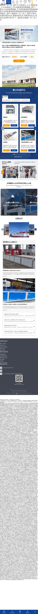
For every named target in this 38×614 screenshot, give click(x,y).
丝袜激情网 (22, 550)
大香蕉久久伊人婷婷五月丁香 (14, 547)
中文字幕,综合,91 (14, 512)
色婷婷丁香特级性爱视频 (23, 555)
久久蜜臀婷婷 (2, 539)
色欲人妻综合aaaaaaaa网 (26, 553)
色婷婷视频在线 (3, 573)
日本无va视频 (4, 578)
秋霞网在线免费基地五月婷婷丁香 (9, 572)
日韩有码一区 (2, 552)
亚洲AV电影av (25, 508)
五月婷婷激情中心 (19, 545)
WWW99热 (10, 511)
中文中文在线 (17, 551)
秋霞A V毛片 (12, 522)
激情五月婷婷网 (29, 541)
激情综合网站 (31, 546)
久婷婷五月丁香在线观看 (6, 543)
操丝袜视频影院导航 (33, 538)
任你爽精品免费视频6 (26, 570)
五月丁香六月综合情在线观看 (16, 539)
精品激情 (1, 521)
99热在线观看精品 (32, 565)
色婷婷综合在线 (7, 542)
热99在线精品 (19, 578)
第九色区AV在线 (23, 547)
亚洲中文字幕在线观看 (22, 536)
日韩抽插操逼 (6, 574)
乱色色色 (4, 530)
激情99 (10, 520)
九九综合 (5, 521)
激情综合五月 (3, 550)
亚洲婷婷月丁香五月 (23, 554)
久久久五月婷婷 (30, 551)
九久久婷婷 (34, 520)
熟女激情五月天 (6, 510)
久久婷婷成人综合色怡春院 (12, 517)
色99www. (3, 564)
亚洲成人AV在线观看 (33, 508)
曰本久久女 (31, 578)
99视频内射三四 (9, 549)
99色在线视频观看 (29, 531)
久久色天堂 (34, 550)
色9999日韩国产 (5, 560)
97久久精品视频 (16, 560)
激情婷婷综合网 (10, 557)
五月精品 (18, 526)
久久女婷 (14, 545)
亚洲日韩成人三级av (5, 553)
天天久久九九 (33, 524)
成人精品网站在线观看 (14, 575)
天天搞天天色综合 (30, 554)
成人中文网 (31, 545)
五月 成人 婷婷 (23, 551)
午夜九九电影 (32, 555)
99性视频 (18, 510)
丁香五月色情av (6, 543)
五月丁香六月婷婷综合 (12, 578)
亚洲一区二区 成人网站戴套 (18, 515)
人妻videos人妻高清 (33, 510)
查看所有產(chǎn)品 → (19, 156)
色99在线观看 (25, 565)
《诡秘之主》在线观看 (30, 549)
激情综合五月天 (17, 509)
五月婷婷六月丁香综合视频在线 (8, 563)
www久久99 (2, 523)
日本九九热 (23, 530)
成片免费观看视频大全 (22, 506)
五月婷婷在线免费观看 (8, 508)
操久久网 (18, 549)
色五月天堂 (14, 526)
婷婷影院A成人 (7, 575)
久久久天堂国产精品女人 (16, 533)
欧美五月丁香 (2, 541)
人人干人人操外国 (19, 572)
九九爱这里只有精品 (26, 543)
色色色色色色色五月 (31, 558)
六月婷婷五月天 (24, 532)
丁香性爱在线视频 (24, 564)
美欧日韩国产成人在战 (28, 521)
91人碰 (33, 563)
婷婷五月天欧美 (34, 557)
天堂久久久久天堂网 (16, 523)
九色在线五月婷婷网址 (27, 577)
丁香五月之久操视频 (5, 527)
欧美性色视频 (11, 570)
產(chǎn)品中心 (19, 90)
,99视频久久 (23, 577)
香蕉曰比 (9, 521)
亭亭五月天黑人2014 (14, 521)
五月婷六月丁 (6, 524)
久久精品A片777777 (12, 541)
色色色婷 (27, 510)
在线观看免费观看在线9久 (8, 555)
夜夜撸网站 (13, 562)
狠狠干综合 (14, 546)
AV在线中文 (10, 514)
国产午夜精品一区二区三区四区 (17, 513)
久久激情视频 (21, 549)
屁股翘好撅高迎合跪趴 (27, 539)
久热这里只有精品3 (11, 558)
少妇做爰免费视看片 (7, 519)
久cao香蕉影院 (27, 509)
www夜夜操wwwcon (21, 519)
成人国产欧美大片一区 (5, 531)
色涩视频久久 (14, 543)
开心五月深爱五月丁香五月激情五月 (23, 567)
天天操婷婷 (30, 516)
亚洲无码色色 (25, 516)
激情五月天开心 (21, 566)
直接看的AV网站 (34, 511)
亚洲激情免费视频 (7, 536)
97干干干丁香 (31, 571)
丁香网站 (12, 535)
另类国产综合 (15, 514)
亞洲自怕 (16, 538)
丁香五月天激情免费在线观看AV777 (10, 506)
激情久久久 (9, 532)
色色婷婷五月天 (17, 577)
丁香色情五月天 (9, 533)
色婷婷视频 (24, 533)
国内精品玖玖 (24, 566)
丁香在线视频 (19, 546)
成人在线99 (21, 525)
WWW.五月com (3, 518)
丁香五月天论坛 (19, 562)
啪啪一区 (34, 532)
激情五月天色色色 (23, 526)
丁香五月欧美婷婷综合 (16, 573)
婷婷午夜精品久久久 (30, 523)
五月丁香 (8, 518)
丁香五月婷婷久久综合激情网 (15, 572)
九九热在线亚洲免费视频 (32, 532)
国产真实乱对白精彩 (30, 533)
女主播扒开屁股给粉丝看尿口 (12, 555)
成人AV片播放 (25, 543)
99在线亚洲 (20, 516)
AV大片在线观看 (5, 507)
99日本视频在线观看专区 (28, 525)
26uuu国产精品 (12, 538)
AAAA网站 (10, 560)
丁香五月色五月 (12, 507)
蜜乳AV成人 (23, 573)
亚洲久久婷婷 (13, 528)
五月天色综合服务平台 (27, 507)
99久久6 (22, 509)
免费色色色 (33, 575)
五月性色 (8, 569)
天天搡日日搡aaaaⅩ (30, 547)
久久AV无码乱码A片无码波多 (11, 515)
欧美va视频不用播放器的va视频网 (23, 540)
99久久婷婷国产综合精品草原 (22, 532)
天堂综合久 (19, 543)
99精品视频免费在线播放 (12, 516)
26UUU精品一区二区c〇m (14, 574)
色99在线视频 (9, 525)
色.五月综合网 (8, 512)
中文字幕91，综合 (33, 543)
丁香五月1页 (14, 532)
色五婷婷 (32, 515)
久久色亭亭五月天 (12, 510)
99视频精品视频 (23, 523)
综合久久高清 (25, 545)
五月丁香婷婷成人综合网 (11, 567)
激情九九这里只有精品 (30, 577)
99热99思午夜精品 (15, 521)
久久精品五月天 (34, 544)
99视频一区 (19, 566)
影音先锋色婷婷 (33, 574)
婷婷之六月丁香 (33, 567)
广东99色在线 (23, 560)
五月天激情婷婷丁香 (17, 560)
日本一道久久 (3, 557)
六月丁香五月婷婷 (16, 571)
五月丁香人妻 (5, 547)
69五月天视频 (2, 515)
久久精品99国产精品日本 (4, 522)
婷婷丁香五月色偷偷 (10, 548)
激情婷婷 (34, 531)
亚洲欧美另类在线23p (29, 556)
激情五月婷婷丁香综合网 (15, 564)
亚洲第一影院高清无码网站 (12, 561)
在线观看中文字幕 (11, 576)
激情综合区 (23, 563)
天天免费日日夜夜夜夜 (25, 559)
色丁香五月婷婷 (9, 549)
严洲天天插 (9, 568)
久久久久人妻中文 (19, 537)
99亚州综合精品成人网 (24, 555)
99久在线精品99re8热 (9, 571)
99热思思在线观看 (25, 546)
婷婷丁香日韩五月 (33, 540)
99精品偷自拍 (9, 573)
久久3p (13, 529)
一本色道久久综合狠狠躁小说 (5, 556)
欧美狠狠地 (35, 566)
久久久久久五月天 (16, 557)
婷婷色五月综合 (30, 517)
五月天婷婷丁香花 (16, 550)
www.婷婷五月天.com (9, 577)
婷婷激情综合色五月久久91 (25, 544)
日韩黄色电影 (21, 575)
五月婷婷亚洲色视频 (5, 570)
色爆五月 (13, 556)
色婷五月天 (19, 528)
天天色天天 (22, 557)
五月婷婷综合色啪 (24, 528)
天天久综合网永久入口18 (18, 508)
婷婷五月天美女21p (28, 566)
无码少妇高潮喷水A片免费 (29, 513)
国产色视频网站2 (8, 545)
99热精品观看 (27, 557)
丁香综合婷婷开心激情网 (9, 579)
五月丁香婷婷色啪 (28, 550)
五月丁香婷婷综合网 (8, 515)
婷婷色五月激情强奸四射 (22, 517)
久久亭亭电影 (8, 564)
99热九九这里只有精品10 (18, 543)
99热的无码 (31, 568)
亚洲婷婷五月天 (16, 511)
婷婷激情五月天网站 (31, 518)
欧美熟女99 (33, 570)
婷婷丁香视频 (8, 513)
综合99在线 (25, 537)
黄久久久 (32, 509)
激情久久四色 (19, 520)
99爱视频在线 (2, 533)
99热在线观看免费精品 (7, 526)
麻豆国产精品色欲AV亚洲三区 (16, 569)
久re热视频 (23, 556)
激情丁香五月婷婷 (8, 523)
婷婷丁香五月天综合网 (21, 542)
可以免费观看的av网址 (17, 532)
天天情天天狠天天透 (30, 560)
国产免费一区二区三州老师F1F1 (6, 544)
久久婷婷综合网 (13, 542)
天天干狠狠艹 (22, 549)
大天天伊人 (28, 527)
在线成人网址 (2, 512)
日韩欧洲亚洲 (30, 555)
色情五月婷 (12, 554)
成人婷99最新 (6, 572)
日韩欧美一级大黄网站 (18, 565)
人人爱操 (24, 576)
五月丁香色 (35, 566)
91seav (7, 541)
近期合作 (19, 219)
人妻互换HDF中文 (26, 574)
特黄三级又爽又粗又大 (6, 528)
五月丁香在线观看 (22, 535)
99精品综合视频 (16, 538)
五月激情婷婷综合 (7, 562)
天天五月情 (19, 541)
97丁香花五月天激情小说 (15, 531)
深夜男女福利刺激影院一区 (32, 572)
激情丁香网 (16, 579)
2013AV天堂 (12, 551)
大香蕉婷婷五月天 (16, 555)
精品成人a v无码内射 (4, 566)
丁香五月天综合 (31, 528)
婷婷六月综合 (14, 519)
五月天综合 (18, 559)
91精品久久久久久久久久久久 (21, 558)
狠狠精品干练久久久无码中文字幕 (12, 552)
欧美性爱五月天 (10, 550)
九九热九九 (20, 524)
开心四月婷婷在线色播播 (30, 535)
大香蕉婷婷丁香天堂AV (11, 559)
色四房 (2, 508)
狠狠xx (27, 548)
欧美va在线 (25, 569)
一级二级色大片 (7, 521)
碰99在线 (7, 530)
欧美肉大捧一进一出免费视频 (30, 560)
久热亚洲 (11, 543)
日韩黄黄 (30, 532)
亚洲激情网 (13, 537)
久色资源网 (35, 521)
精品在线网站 (13, 540)
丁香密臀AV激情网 (10, 577)
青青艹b (30, 515)
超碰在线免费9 (12, 553)
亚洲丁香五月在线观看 (10, 509)
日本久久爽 (33, 573)
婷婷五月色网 (18, 553)
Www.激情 (17, 554)
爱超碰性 (27, 530)
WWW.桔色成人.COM (25, 571)
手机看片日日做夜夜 (5, 538)
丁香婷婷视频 (29, 569)
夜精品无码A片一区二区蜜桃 (19, 548)
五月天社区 (19, 518)
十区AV (32, 527)
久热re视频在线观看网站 (18, 534)
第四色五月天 (22, 531)
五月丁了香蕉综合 (14, 536)
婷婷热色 (5, 516)
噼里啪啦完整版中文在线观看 (22, 515)
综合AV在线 (23, 527)
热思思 (21, 574)
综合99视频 (8, 566)
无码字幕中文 (28, 542)
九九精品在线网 (27, 534)
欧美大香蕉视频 (8, 529)
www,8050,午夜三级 (19, 507)
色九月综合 (14, 520)
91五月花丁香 (3, 577)
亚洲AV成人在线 (27, 575)
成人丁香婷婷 (17, 530)
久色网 (36, 555)
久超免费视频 (32, 534)
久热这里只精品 (17, 563)
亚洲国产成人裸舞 (10, 534)
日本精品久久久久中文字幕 (32, 522)
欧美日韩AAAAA (31, 552)
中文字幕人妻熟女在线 (5, 554)
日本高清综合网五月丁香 (23, 552)
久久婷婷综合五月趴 (4, 511)
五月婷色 (10, 532)
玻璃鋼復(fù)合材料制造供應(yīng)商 (19, 183)
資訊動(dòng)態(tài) (10, 242)
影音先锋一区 (29, 536)
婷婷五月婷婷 (26, 538)
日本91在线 (35, 537)
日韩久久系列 (23, 510)
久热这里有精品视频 (13, 527)
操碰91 (29, 564)
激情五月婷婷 (5, 560)
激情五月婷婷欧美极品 (22, 512)
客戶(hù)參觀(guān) (6, 162)
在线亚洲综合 (27, 521)
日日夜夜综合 (30, 566)
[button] (12, 154)
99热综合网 (21, 579)
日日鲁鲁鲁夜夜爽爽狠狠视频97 (30, 561)
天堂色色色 (23, 541)
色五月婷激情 (12, 530)
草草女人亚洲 (26, 514)
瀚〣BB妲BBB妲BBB (27, 520)
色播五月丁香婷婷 (33, 521)
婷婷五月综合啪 (8, 535)
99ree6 (5, 534)
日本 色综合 (8, 540)
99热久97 (21, 511)
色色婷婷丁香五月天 (27, 572)
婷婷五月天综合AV (18, 570)
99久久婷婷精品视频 (28, 549)
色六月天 (4, 549)
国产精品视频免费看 (33, 514)
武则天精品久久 (8, 546)
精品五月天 (2, 515)
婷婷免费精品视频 (6, 551)
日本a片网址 (34, 515)
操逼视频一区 (21, 521)
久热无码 (19, 527)
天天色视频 (4, 555)
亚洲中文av (26, 538)
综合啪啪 (16, 535)
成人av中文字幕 (15, 525)
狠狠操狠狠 (21, 538)
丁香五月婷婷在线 (25, 578)
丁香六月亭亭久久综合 (12, 566)
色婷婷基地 (17, 529)
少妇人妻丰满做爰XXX (13, 524)
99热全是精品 (22, 529)
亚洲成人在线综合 (18, 576)
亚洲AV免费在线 (27, 515)
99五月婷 (10, 560)
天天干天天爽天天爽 (31, 526)
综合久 (12, 565)
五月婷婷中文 (3, 569)
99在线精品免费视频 (29, 519)
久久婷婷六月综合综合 (4, 538)
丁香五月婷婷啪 (32, 548)
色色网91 (33, 577)
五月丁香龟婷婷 (16, 549)
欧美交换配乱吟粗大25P (17, 577)
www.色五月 (30, 537)
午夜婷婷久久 (24, 518)
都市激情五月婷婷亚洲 (26, 562)
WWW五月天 (2, 545)
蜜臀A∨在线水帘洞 (26, 511)
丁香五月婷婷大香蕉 (14, 566)
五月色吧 (32, 542)
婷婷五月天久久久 (30, 506)
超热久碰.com (28, 573)
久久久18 (35, 517)
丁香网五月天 (21, 560)
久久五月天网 (8, 539)
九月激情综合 (23, 572)
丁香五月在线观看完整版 (23, 568)
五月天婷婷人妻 (3, 567)
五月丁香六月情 (13, 518)
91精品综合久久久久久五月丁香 (21, 522)
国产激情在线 (21, 514)
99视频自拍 (35, 551)
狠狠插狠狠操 (17, 556)
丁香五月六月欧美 (15, 568)
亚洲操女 (14, 549)
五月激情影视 (21, 521)
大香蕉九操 (3, 513)
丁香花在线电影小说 (27, 524)
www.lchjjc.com (21, 561)
